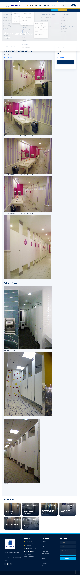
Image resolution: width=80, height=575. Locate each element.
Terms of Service (72, 572)
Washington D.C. (45, 565)
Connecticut (44, 541)
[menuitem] (3, 10)
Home (5, 26)
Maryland (44, 548)
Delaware (44, 543)
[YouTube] (11, 564)
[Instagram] (8, 564)
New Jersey (44, 556)
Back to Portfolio (8, 57)
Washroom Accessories (29, 556)
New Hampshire (45, 553)
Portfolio (8, 26)
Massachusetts (45, 551)
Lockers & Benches (28, 558)
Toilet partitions (7, 29)
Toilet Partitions (27, 554)
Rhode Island (44, 563)
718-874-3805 (60, 1)
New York (44, 558)
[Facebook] (5, 564)
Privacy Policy (65, 572)
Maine (43, 546)
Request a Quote (65, 62)
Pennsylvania (45, 560)
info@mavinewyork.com (71, 1)
